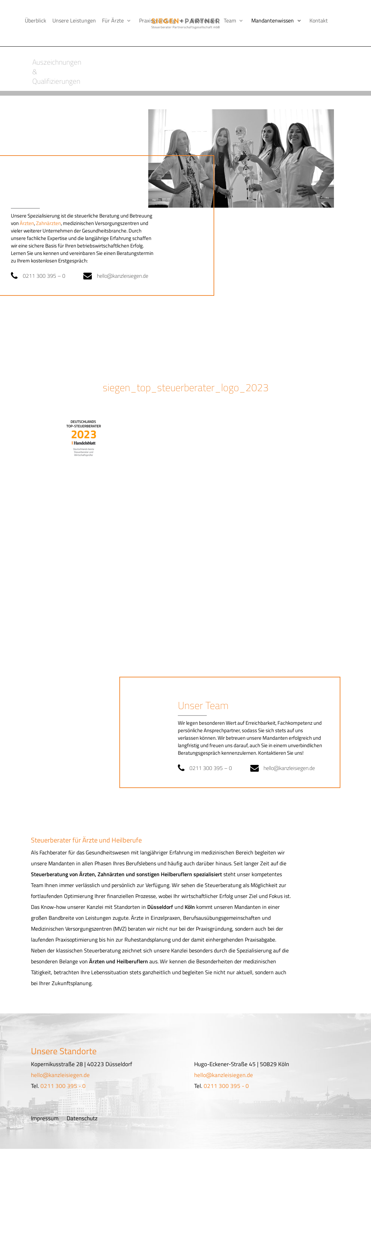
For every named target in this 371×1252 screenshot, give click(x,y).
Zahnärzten (48, 208)
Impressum (44, 1103)
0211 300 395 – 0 (46, 261)
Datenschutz (82, 1103)
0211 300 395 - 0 (63, 1071)
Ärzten (27, 208)
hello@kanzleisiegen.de (126, 261)
